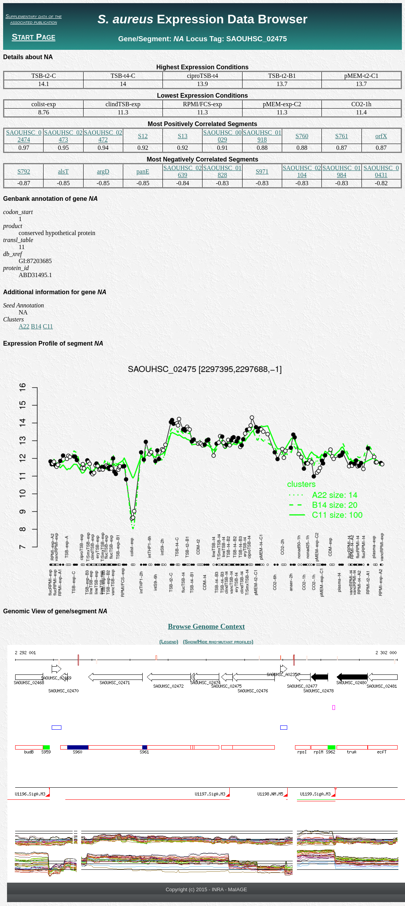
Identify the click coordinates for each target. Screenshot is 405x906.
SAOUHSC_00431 (381, 171)
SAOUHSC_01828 (222, 171)
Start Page (33, 37)
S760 (301, 136)
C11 (48, 326)
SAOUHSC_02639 (182, 171)
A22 (24, 326)
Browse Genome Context (206, 626)
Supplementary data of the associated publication (33, 19)
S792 (23, 171)
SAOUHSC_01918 (262, 136)
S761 (341, 136)
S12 (143, 136)
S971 (262, 171)
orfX (381, 136)
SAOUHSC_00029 (222, 136)
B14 (36, 326)
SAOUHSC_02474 (24, 136)
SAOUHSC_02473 (63, 136)
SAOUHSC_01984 (342, 171)
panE (142, 171)
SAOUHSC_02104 (302, 171)
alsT (63, 171)
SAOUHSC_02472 (103, 136)
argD (103, 171)
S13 (182, 136)
